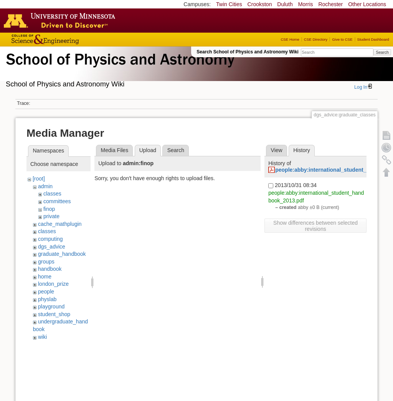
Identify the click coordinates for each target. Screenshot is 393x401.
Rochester (330, 4)
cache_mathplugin (60, 224)
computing (50, 239)
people (46, 291)
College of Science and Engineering (69, 39)
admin (45, 186)
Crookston (260, 4)
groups (46, 261)
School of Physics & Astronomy (119, 68)
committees (57, 201)
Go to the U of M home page (61, 20)
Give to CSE (342, 39)
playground (51, 306)
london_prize (53, 284)
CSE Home (290, 39)
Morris (305, 4)
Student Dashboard (373, 39)
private (51, 216)
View (276, 150)
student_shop (54, 314)
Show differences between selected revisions (315, 226)
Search (382, 52)
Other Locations (367, 4)
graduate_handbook (62, 254)
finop (49, 209)
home (44, 276)
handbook (50, 269)
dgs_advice (51, 247)
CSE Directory (315, 39)
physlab (47, 299)
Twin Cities (229, 4)
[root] (39, 179)
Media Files (115, 150)
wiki (42, 337)
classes (52, 194)
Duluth (284, 4)
